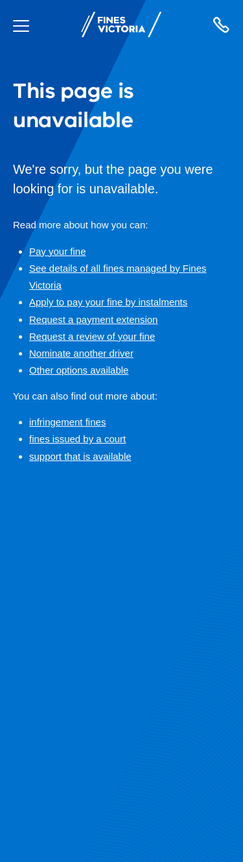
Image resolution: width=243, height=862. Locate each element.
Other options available (78, 370)
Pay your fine (57, 251)
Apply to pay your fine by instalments (108, 301)
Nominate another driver (81, 353)
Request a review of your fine (92, 336)
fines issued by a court (77, 438)
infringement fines (67, 421)
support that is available (80, 456)
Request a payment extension (93, 319)
